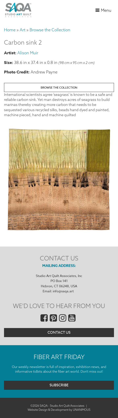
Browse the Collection (50, 29)
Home (10, 29)
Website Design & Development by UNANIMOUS (59, 410)
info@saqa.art (63, 291)
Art (22, 29)
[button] (59, 231)
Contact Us (59, 332)
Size (8, 62)
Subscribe (59, 385)
